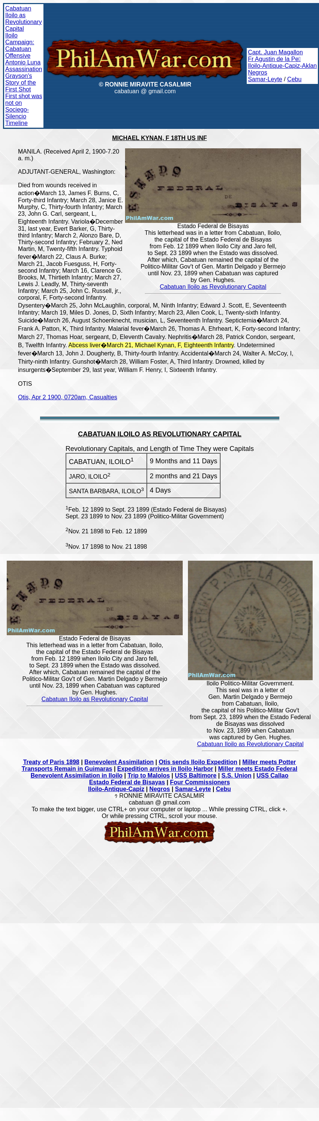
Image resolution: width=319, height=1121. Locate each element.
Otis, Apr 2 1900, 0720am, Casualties (67, 397)
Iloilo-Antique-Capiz (116, 789)
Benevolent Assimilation (119, 762)
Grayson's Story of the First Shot (20, 83)
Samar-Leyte (265, 79)
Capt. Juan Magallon (275, 52)
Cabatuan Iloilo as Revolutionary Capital (23, 18)
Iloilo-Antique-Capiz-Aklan (282, 66)
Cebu (294, 79)
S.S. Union (237, 775)
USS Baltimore (195, 775)
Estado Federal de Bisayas (127, 782)
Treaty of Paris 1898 (51, 762)
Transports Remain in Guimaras (67, 769)
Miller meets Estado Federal (258, 769)
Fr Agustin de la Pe (274, 59)
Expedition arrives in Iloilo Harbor (165, 769)
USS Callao (272, 775)
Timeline (16, 123)
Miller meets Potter (269, 762)
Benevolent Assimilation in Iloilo (77, 775)
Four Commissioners (200, 782)
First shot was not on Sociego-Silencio (23, 106)
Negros (257, 72)
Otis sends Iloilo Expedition (198, 762)
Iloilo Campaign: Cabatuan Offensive (19, 45)
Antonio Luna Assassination (23, 65)
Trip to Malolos (149, 775)
